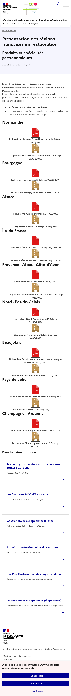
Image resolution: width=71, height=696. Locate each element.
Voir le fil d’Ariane (9, 30)
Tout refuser (35, 683)
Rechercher (58, 4)
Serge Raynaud (30, 65)
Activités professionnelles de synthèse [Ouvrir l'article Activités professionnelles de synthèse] (32, 547)
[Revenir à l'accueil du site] (13, 636)
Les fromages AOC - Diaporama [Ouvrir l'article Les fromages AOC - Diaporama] (27, 494)
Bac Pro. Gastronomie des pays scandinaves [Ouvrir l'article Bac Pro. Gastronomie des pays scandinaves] (35, 574)
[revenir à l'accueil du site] (35, 20)
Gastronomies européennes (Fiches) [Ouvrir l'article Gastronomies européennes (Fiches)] (30, 521)
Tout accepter (35, 675)
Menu (66, 4)
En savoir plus (35, 691)
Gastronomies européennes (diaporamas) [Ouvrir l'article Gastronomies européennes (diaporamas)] (34, 600)
